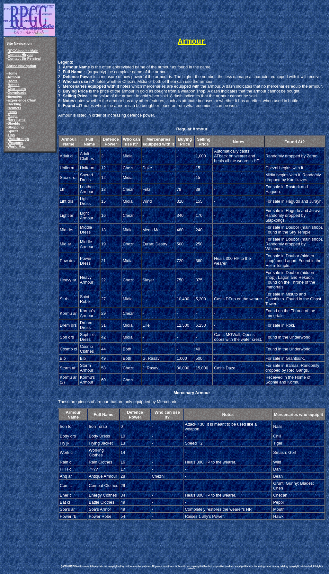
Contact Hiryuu (20, 55)
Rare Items (17, 119)
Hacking (14, 104)
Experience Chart (22, 100)
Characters (17, 89)
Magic (13, 116)
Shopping (16, 127)
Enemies (15, 96)
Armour (14, 77)
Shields (14, 123)
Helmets (14, 108)
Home (12, 73)
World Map (16, 146)
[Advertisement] (176, 535)
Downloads (17, 92)
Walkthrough (18, 139)
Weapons (15, 143)
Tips (11, 135)
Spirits (13, 131)
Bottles (14, 85)
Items (12, 112)
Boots (13, 81)
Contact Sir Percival (24, 58)
